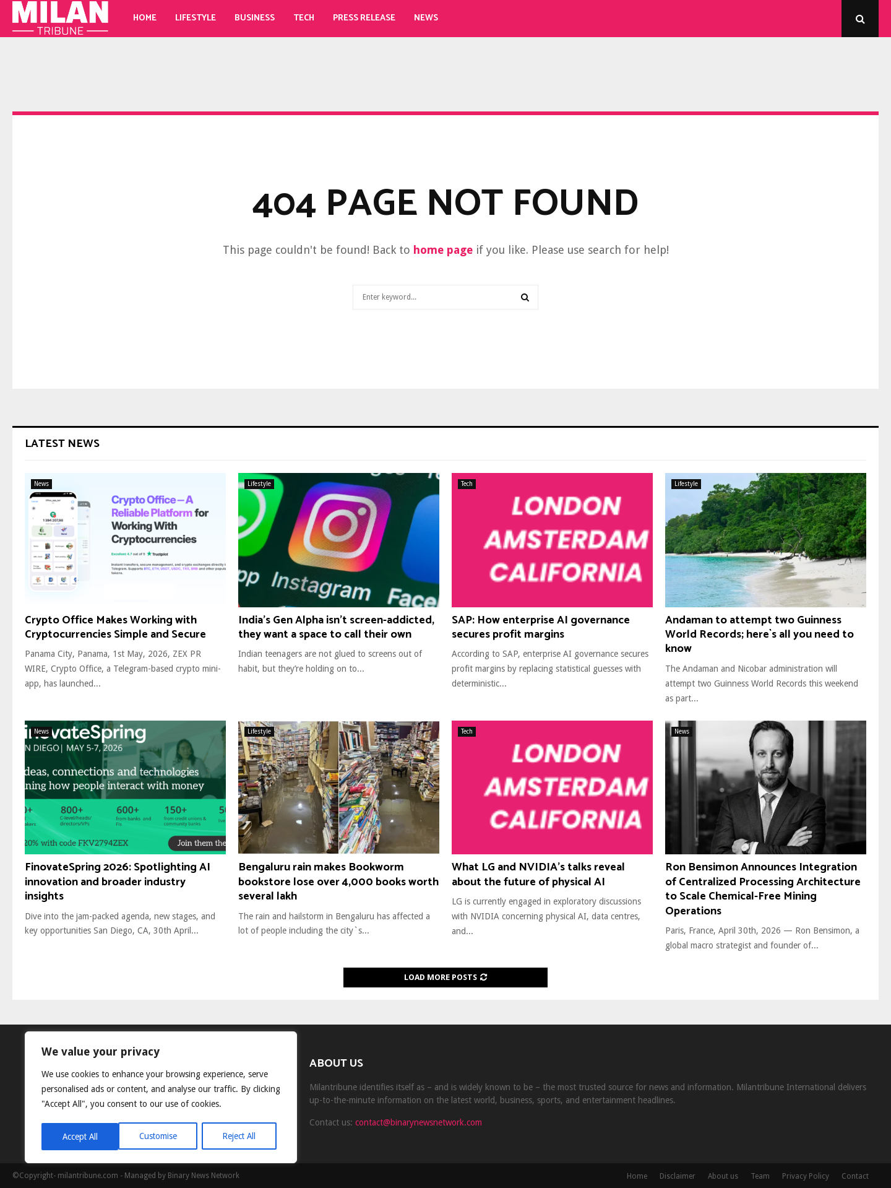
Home (145, 18)
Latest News (62, 444)
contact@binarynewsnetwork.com (418, 1122)
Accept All (241, 1137)
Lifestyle (195, 18)
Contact (855, 1176)
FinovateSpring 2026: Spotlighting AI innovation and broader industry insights (117, 882)
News (426, 18)
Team (760, 1176)
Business (255, 18)
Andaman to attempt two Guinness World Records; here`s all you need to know (759, 635)
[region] (161, 1098)
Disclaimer (677, 1176)
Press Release (364, 18)
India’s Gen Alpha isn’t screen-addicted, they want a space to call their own (336, 627)
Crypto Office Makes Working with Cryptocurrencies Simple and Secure (115, 627)
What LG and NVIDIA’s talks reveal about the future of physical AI (538, 874)
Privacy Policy (805, 1176)
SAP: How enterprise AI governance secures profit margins (541, 627)
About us (723, 1176)
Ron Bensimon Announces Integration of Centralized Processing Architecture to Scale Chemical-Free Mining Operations (763, 889)
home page (443, 249)
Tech (303, 18)
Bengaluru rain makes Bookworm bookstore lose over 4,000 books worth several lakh (338, 882)
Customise (80, 1137)
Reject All (162, 1137)
